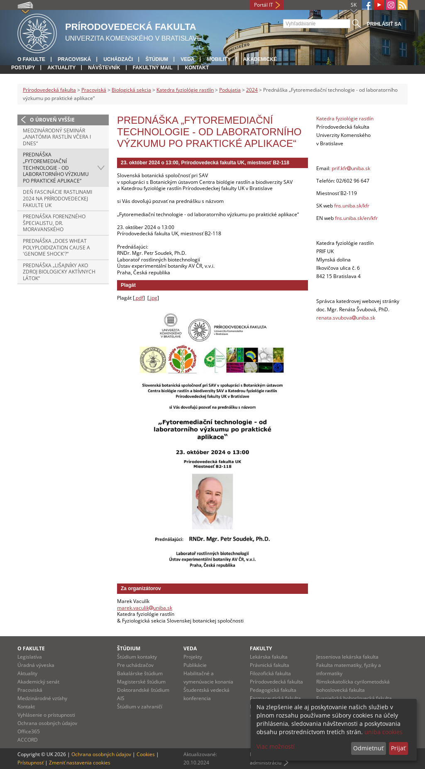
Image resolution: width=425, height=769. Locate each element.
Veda (187, 59)
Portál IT (263, 4)
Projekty (192, 656)
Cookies (146, 754)
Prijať (398, 748)
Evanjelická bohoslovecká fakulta (354, 698)
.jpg (153, 297)
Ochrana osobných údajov (47, 723)
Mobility (218, 59)
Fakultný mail (153, 68)
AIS (121, 698)
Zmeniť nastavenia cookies (79, 762)
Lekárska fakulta (269, 656)
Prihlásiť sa (384, 24)
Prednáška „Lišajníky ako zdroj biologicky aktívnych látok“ (59, 272)
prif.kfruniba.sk (351, 168)
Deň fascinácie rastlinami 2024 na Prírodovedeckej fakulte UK (57, 198)
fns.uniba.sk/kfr (351, 205)
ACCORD (27, 739)
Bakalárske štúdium (140, 673)
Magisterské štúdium (141, 681)
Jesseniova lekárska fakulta (347, 656)
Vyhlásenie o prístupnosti (46, 714)
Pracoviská (74, 59)
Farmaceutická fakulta (275, 698)
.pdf (138, 297)
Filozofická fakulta (270, 673)
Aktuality (61, 68)
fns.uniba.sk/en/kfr (356, 218)
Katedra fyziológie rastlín (185, 89)
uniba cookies (383, 732)
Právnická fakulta (269, 665)
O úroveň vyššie (52, 119)
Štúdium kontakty (137, 656)
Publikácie (195, 665)
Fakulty (261, 648)
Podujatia (230, 89)
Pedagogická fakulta (273, 689)
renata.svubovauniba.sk (345, 317)
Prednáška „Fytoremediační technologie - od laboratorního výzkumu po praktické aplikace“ (56, 167)
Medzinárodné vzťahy (42, 698)
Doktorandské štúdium (143, 689)
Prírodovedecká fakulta (49, 89)
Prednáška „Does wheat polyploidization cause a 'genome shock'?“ (56, 247)
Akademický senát (38, 681)
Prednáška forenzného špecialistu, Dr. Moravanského (54, 223)
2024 (252, 89)
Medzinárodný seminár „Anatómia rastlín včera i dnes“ (57, 137)
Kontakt (197, 68)
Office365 (28, 731)
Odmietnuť (368, 748)
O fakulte (31, 59)
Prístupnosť (30, 762)
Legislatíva (29, 656)
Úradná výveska (35, 665)
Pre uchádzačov (135, 665)
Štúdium (156, 59)
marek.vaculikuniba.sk (144, 607)
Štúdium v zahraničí (139, 706)
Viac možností (275, 746)
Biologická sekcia (131, 89)
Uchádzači (118, 59)
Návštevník (104, 68)
